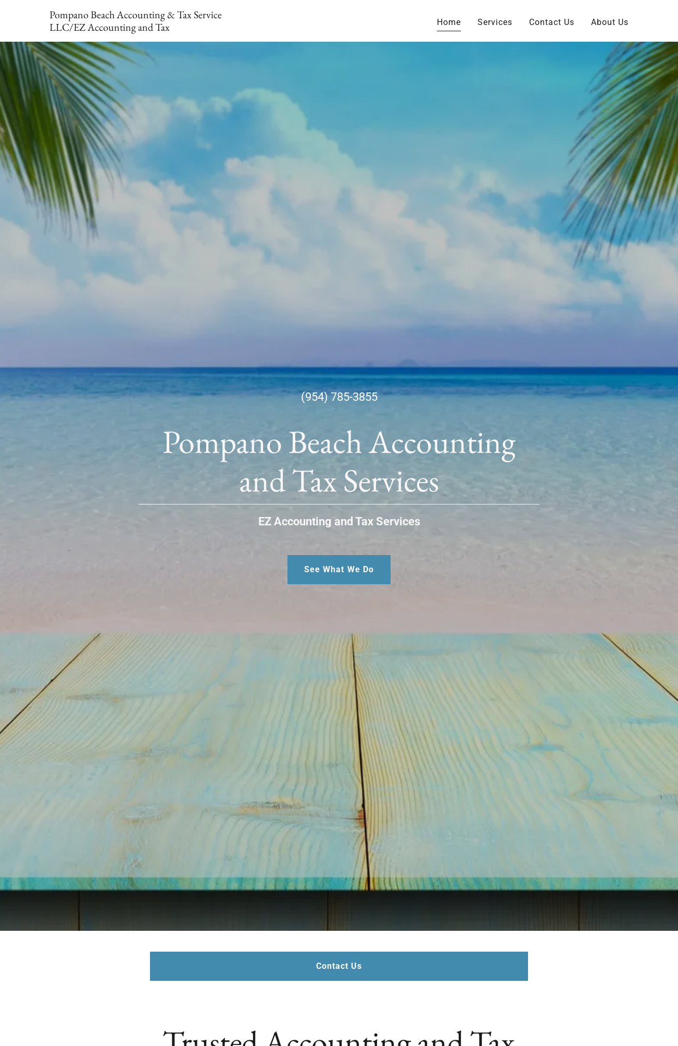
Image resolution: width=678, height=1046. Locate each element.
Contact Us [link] (551, 22)
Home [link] (449, 22)
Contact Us (339, 966)
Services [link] (495, 22)
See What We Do (338, 569)
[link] (150, 28)
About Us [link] (610, 22)
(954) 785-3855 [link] (339, 396)
